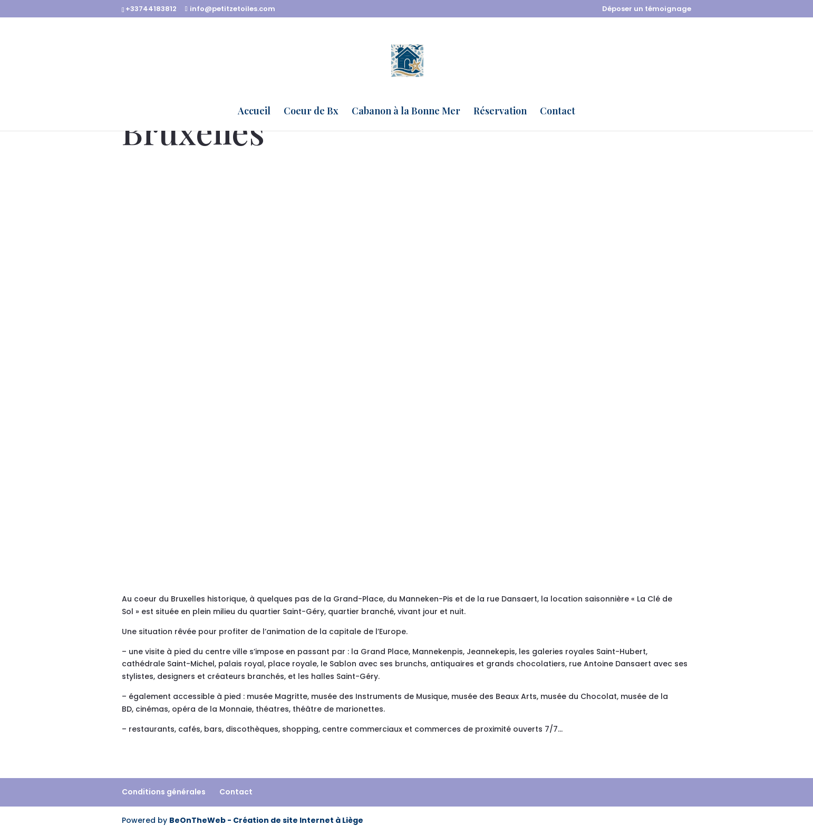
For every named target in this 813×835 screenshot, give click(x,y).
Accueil (254, 112)
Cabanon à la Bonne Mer (406, 112)
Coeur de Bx (311, 112)
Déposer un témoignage (646, 9)
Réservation (500, 112)
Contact (557, 112)
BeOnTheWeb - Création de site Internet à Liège (266, 820)
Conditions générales (164, 792)
